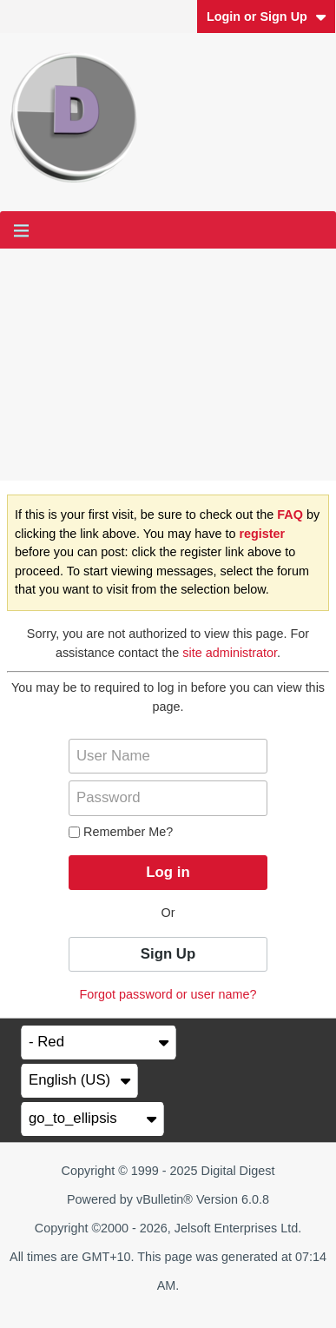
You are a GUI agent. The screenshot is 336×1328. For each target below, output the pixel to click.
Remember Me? (121, 832)
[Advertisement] (168, 364)
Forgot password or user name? (168, 994)
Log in (167, 872)
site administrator (229, 653)
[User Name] (168, 756)
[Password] (168, 797)
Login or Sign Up (266, 16)
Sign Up (168, 954)
